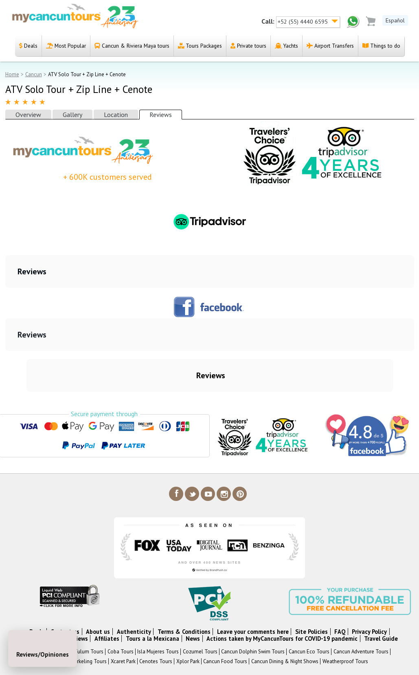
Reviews (160, 114)
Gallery (72, 114)
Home (12, 74)
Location (116, 114)
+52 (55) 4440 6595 (303, 21)
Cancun (33, 74)
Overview (28, 114)
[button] (6, 295)
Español (395, 20)
